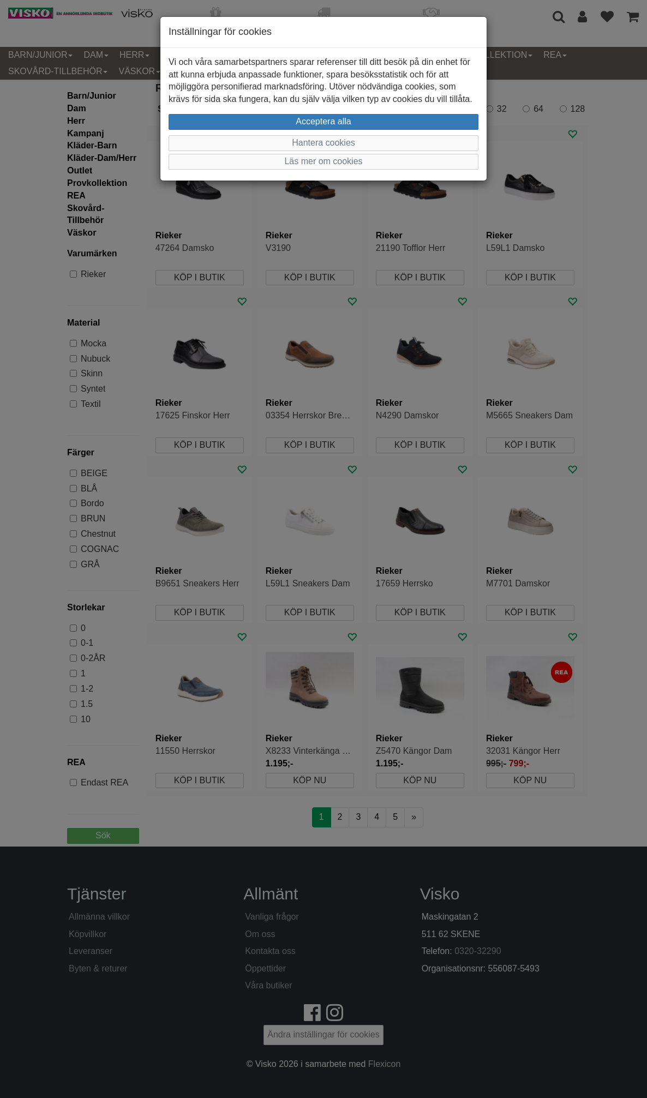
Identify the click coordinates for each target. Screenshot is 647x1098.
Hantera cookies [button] (323, 142)
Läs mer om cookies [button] (323, 161)
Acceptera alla (323, 121)
